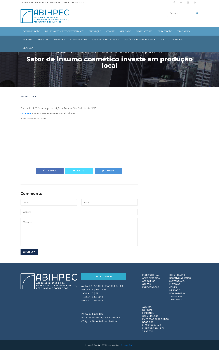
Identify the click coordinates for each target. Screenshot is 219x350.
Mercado (174, 290)
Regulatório (177, 293)
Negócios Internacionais (151, 323)
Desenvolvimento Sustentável (180, 279)
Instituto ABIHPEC (153, 328)
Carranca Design (127, 345)
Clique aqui (26, 113)
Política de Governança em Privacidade (100, 317)
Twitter (79, 170)
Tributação (176, 296)
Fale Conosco (77, 2)
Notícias (147, 310)
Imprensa (148, 313)
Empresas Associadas (155, 319)
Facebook (50, 170)
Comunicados (150, 316)
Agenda (146, 307)
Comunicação (177, 275)
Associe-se (55, 2)
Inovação (175, 284)
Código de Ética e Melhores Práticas (99, 321)
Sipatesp (147, 331)
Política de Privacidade (92, 313)
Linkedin (108, 170)
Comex (173, 287)
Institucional (27, 2)
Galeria (65, 2)
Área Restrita (41, 2)
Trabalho (175, 299)
